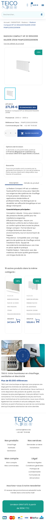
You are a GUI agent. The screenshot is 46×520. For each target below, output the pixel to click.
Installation (34, 447)
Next (38, 268)
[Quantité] (11, 133)
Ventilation (11, 451)
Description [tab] (13, 183)
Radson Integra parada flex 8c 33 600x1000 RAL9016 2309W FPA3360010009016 (33, 306)
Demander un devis (34, 444)
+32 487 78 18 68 (30, 126)
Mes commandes (12, 465)
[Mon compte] (27, 5)
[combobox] (18, 14)
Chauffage (11, 444)
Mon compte (11, 462)
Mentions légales (34, 462)
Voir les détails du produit (14, 43)
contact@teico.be (23, 429)
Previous (32, 268)
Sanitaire (11, 447)
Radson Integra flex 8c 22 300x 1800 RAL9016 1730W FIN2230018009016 (13, 306)
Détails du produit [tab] (31, 183)
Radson (10, 296)
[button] (43, 5)
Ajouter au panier (30, 133)
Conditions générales (34, 465)
